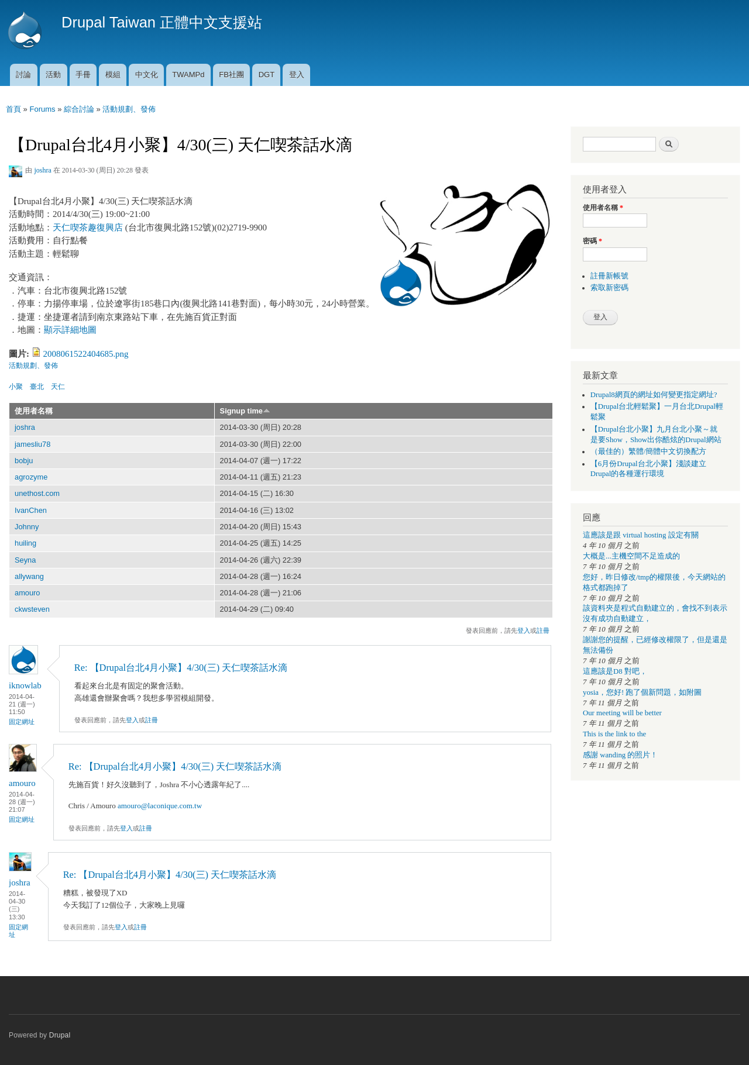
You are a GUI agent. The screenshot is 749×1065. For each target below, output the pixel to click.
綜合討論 (79, 109)
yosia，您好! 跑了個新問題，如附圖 (642, 692)
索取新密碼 (609, 288)
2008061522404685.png (86, 354)
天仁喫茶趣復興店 (88, 227)
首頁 (13, 109)
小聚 (16, 386)
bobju (24, 460)
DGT (266, 74)
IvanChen (31, 510)
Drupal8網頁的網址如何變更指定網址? (653, 395)
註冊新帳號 (609, 276)
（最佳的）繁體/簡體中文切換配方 (648, 451)
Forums (42, 109)
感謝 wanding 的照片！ (620, 755)
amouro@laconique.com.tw (160, 805)
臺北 (37, 386)
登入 (296, 74)
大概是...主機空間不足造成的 (631, 556)
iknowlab (25, 685)
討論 (23, 74)
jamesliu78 (32, 444)
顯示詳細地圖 (70, 330)
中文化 (146, 74)
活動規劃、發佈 (129, 109)
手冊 (83, 74)
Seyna (25, 560)
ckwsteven (32, 609)
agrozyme (31, 477)
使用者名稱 (34, 410)
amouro (27, 592)
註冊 (543, 630)
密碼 (592, 241)
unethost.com (37, 493)
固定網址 (22, 721)
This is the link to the (614, 734)
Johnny (27, 526)
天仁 (58, 386)
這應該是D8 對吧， (615, 671)
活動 (53, 74)
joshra (42, 170)
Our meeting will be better (622, 713)
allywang (29, 576)
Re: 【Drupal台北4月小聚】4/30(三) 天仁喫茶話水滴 (181, 667)
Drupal (60, 1035)
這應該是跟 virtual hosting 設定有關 (641, 535)
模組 (113, 74)
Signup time (245, 410)
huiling (25, 543)
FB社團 (231, 74)
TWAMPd (188, 74)
